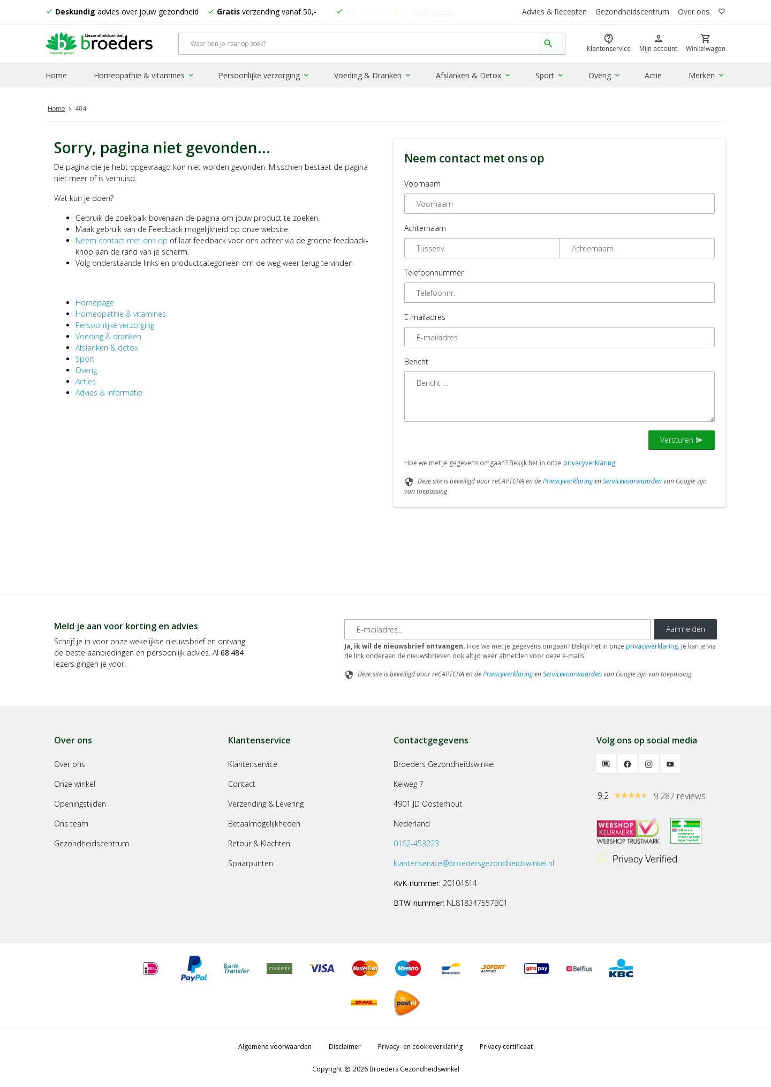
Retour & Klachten (259, 843)
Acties (85, 381)
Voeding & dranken (108, 336)
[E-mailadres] (497, 629)
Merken (707, 77)
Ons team (71, 823)
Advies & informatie (108, 393)
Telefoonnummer (434, 272)
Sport (549, 77)
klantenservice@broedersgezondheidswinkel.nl (474, 863)
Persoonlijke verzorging (265, 77)
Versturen (681, 440)
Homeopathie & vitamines (145, 77)
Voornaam (422, 183)
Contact (241, 784)
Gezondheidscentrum (632, 12)
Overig (604, 77)
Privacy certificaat (506, 1046)
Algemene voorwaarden (275, 1046)
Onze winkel (74, 784)
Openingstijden (80, 804)
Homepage (94, 302)
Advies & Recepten (554, 12)
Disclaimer (345, 1046)
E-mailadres (424, 317)
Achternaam (425, 228)
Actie (653, 77)
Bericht (416, 361)
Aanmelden (685, 629)
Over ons (693, 12)
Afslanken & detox (106, 348)
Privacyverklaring (568, 481)
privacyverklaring (589, 462)
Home (56, 77)
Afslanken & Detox (473, 77)
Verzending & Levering (266, 804)
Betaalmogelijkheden (264, 823)
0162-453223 (416, 843)
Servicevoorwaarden (632, 481)
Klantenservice (252, 764)
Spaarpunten (250, 863)
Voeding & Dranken (373, 77)
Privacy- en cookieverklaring (420, 1046)
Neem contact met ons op (121, 240)
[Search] (359, 45)
